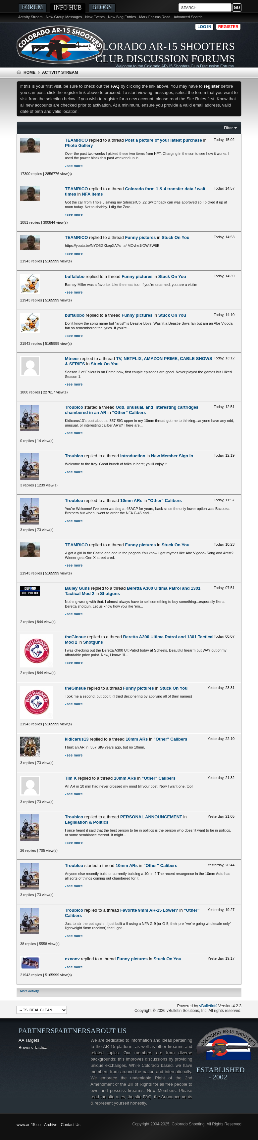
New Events (95, 17)
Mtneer (72, 358)
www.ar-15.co (29, 1124)
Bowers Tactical (33, 1047)
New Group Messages (64, 17)
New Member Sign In (172, 455)
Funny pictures (140, 237)
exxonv (72, 958)
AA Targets (29, 1040)
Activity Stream (30, 17)
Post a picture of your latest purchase (163, 140)
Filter (228, 128)
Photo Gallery (79, 145)
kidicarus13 (77, 739)
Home (29, 72)
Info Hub (68, 7)
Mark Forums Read (154, 17)
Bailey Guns (77, 588)
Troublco (74, 407)
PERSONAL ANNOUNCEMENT (151, 816)
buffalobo (74, 276)
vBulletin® (208, 1006)
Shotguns (110, 593)
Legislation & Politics (86, 822)
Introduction (132, 455)
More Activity (29, 991)
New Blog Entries (122, 17)
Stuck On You (175, 237)
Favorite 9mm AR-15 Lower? (149, 910)
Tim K (71, 778)
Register (228, 26)
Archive (50, 1124)
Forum (32, 7)
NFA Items (92, 194)
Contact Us (70, 1124)
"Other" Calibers (129, 412)
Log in (204, 26)
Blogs (102, 7)
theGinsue (75, 636)
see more (74, 166)
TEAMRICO (76, 140)
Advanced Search (188, 17)
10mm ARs (131, 500)
